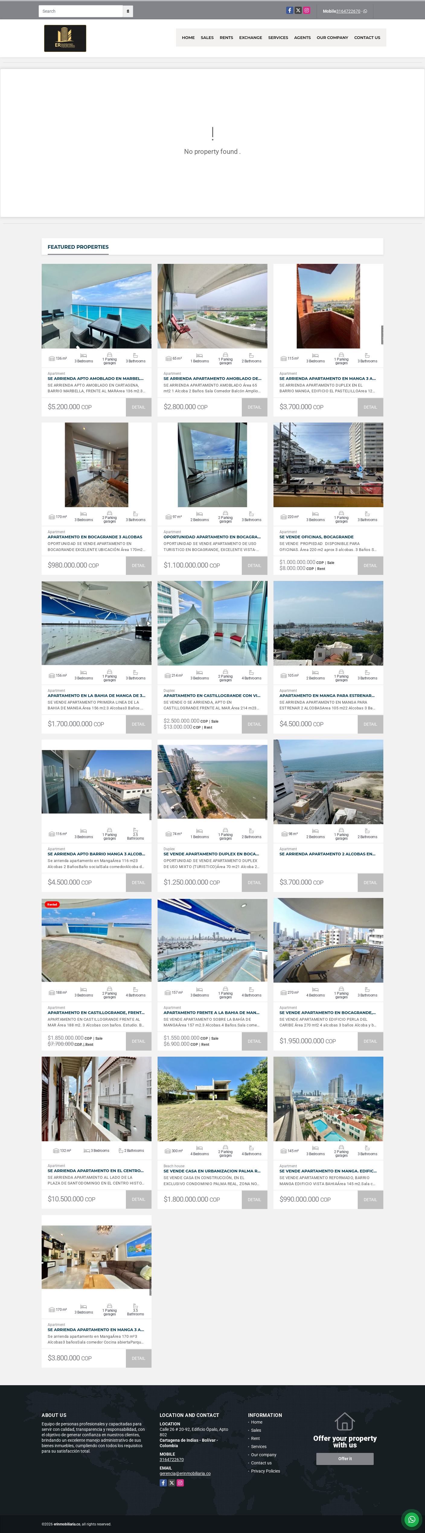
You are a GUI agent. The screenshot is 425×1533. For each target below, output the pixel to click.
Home (188, 37)
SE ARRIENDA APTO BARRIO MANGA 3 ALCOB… (96, 854)
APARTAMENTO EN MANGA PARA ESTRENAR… (327, 695)
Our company (332, 37)
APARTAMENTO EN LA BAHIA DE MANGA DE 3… (96, 695)
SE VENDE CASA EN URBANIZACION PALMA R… (212, 1171)
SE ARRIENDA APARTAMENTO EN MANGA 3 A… (328, 378)
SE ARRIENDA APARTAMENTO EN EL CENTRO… (96, 1170)
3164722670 (348, 11)
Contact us (367, 37)
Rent (255, 1438)
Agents (302, 37)
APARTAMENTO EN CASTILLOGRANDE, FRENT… (96, 1012)
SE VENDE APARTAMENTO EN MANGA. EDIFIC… (328, 1171)
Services (278, 37)
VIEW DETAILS (97, 306)
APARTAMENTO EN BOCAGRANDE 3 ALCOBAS (95, 537)
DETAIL (138, 407)
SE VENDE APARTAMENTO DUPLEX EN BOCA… (211, 854)
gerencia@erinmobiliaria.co (185, 1473)
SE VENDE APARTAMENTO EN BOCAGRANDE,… (328, 1012)
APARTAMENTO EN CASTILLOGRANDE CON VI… (212, 695)
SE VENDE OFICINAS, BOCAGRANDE (316, 537)
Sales (207, 37)
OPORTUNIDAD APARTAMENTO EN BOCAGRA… (212, 537)
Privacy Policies (265, 1471)
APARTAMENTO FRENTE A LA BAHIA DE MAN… (211, 1012)
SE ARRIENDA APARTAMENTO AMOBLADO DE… (212, 378)
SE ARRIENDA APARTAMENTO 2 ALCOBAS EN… (327, 854)
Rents (226, 37)
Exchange (250, 37)
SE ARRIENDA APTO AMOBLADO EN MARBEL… (96, 378)
